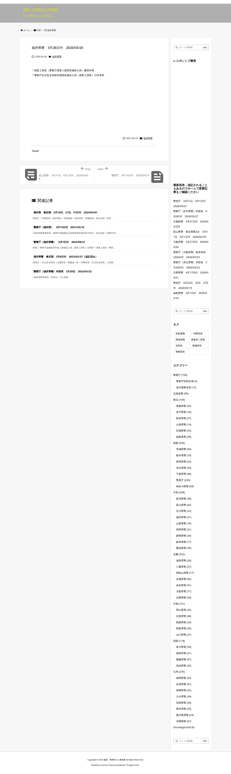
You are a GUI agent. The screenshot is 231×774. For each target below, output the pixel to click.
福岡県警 (183, 678)
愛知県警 (183, 548)
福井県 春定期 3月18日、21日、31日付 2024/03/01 (65, 212)
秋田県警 (183, 418)
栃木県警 (183, 455)
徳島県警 (183, 653)
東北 (179, 399)
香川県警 (183, 647)
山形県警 (183, 424)
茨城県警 (183, 449)
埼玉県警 (183, 467)
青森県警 (183, 406)
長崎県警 (183, 690)
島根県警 (183, 622)
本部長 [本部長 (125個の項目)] (179, 345)
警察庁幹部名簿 (186, 381)
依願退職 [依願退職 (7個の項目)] (180, 333)
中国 (179, 603)
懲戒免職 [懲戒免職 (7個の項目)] (180, 339)
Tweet (35, 151)
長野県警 (183, 529)
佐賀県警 (183, 684)
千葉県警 (183, 473)
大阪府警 (183, 591)
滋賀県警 (183, 560)
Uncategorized (183, 727)
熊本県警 (183, 708)
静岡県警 (183, 535)
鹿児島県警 (185, 715)
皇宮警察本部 (186, 387)
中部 (39, 30)
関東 (179, 443)
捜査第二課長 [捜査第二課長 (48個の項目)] (198, 339)
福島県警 (183, 436)
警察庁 (180, 375)
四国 (179, 640)
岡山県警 (183, 609)
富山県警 (183, 504)
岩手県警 (183, 412)
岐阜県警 (183, 542)
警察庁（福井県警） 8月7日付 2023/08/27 (59, 242)
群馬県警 (183, 461)
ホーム (26, 30)
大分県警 (183, 696)
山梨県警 (183, 523)
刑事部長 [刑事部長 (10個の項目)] (198, 333)
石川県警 (183, 511)
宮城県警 (183, 430)
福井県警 (51, 30)
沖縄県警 (183, 721)
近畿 (179, 554)
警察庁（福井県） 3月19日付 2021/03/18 (59, 227)
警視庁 (183, 480)
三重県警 (183, 566)
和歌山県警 (185, 572)
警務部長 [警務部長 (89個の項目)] (180, 351)
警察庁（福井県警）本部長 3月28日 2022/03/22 (63, 271)
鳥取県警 (183, 628)
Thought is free (132, 765)
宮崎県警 (183, 702)
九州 (179, 671)
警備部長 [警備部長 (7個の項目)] (197, 345)
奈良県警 (183, 585)
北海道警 (180, 393)
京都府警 (183, 579)
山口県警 (183, 634)
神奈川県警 (185, 486)
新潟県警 (183, 498)
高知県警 (183, 665)
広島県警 (183, 616)
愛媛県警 (183, 659)
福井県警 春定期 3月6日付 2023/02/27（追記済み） (66, 256)
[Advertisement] (94, 106)
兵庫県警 (183, 597)
